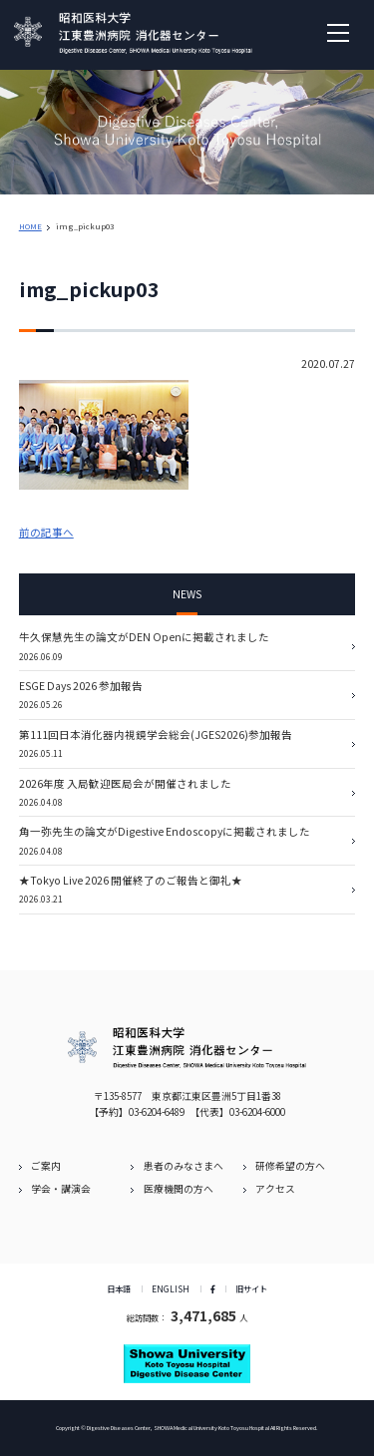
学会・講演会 (61, 1189)
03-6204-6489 (157, 1112)
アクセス (275, 1189)
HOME (30, 225)
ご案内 (46, 1166)
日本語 (119, 1288)
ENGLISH (170, 1288)
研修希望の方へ (290, 1166)
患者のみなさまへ (183, 1166)
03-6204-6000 (257, 1112)
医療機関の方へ (178, 1189)
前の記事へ (46, 532)
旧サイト (251, 1288)
